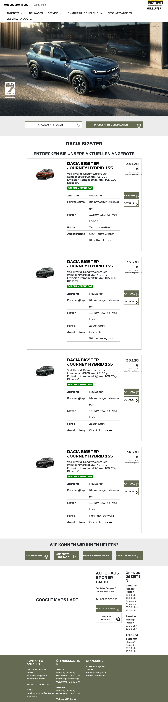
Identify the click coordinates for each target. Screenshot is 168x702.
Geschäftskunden (120, 13)
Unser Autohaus (18, 18)
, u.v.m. (108, 239)
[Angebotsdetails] (46, 173)
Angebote (13, 13)
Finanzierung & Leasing (83, 13)
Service (53, 13)
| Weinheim (39, 5)
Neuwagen (36, 13)
